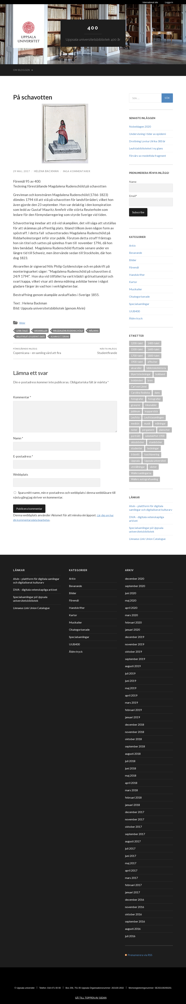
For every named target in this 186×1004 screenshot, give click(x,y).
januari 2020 (132, 629)
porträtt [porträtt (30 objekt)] (135, 435)
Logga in (169, 2)
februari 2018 (133, 797)
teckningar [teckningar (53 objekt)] (153, 448)
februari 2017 (133, 885)
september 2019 (135, 658)
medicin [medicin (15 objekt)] (135, 423)
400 (93, 27)
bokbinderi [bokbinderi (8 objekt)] (137, 380)
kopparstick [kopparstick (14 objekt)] (151, 411)
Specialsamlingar (139, 303)
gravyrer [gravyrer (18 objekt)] (136, 405)
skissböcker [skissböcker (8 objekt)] (137, 442)
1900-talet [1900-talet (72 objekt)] (137, 361)
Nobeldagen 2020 (140, 126)
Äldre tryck (136, 318)
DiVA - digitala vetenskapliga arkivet (35, 589)
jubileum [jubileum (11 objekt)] (135, 411)
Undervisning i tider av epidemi (147, 133)
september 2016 (135, 921)
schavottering (59, 336)
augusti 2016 (133, 928)
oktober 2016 (133, 914)
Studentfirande (107, 351)
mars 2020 (131, 615)
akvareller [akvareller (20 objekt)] (136, 368)
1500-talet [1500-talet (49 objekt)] (137, 349)
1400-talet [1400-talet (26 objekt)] (153, 343)
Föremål (134, 267)
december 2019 (134, 636)
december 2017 (134, 812)
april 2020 (131, 607)
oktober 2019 (133, 651)
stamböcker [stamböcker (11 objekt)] (155, 442)
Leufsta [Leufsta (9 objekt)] (135, 417)
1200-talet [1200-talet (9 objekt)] (137, 343)
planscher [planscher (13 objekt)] (164, 429)
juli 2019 (130, 673)
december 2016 (134, 899)
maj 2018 (130, 775)
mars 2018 (131, 790)
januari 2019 (132, 717)
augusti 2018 (133, 753)
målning (94, 330)
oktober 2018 (133, 739)
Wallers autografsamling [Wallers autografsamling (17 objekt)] (144, 479)
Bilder (22, 322)
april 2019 (131, 695)
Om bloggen (21, 70)
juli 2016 (130, 936)
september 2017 (135, 834)
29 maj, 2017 (21, 171)
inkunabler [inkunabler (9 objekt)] (151, 405)
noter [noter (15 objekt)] (134, 429)
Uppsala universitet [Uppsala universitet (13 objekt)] (155, 460)
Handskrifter (137, 274)
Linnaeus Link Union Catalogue (147, 538)
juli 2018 (130, 761)
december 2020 (134, 578)
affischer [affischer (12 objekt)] (153, 361)
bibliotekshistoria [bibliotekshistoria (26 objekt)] (156, 368)
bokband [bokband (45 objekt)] (160, 374)
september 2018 (135, 746)
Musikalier (135, 289)
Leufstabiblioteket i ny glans (146, 148)
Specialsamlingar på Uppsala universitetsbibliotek (146, 529)
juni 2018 (130, 768)
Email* (151, 200)
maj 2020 (130, 600)
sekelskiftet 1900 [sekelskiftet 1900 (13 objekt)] (155, 435)
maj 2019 (130, 688)
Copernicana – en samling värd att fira (37, 351)
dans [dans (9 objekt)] (157, 392)
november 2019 (134, 644)
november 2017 (134, 819)
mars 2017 (131, 877)
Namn (18, 439)
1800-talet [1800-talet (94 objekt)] (153, 355)
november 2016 (134, 907)
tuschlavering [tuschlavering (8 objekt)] (151, 454)
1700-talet (22, 330)
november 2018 (134, 731)
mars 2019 (131, 702)
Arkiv (132, 245)
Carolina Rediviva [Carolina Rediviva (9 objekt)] (140, 392)
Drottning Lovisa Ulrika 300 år (147, 141)
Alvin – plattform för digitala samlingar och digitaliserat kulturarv (150, 507)
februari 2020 (133, 622)
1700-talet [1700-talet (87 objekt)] (137, 355)
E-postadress (23, 457)
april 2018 (131, 782)
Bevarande (135, 252)
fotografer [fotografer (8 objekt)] (137, 398)
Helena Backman (46, 171)
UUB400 (134, 311)
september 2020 (135, 586)
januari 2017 (132, 892)
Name (151, 186)
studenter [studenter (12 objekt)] (136, 448)
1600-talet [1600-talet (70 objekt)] (153, 349)
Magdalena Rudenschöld (68, 330)
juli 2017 (130, 848)
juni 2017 (130, 855)
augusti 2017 (133, 841)
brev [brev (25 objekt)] (150, 380)
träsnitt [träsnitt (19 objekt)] (135, 454)
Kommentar (22, 398)
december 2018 (134, 724)
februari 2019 (133, 709)
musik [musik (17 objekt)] (147, 423)
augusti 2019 (133, 666)
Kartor (133, 281)
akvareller (41, 330)
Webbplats (20, 475)
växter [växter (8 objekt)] (153, 466)
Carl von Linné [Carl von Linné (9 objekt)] (139, 386)
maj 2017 (130, 863)
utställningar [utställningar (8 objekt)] (138, 466)
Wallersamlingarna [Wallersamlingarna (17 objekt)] (141, 473)
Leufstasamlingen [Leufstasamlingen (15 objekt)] (154, 417)
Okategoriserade (139, 296)
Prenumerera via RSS (140, 955)
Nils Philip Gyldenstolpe (30, 336)
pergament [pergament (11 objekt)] (148, 429)
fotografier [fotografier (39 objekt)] (154, 398)
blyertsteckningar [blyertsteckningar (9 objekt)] (141, 374)
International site (150, 2)
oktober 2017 (133, 826)
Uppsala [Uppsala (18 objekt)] (135, 460)
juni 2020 (130, 593)
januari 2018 (132, 804)
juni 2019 (130, 680)
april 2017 (131, 870)
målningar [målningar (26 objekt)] (160, 423)
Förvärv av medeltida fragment (147, 155)
